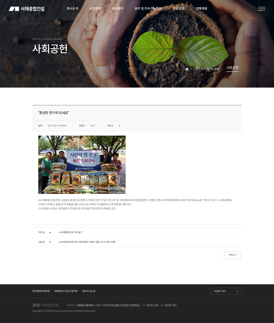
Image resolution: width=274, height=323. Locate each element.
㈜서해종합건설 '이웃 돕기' (71, 232)
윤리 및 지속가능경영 (207, 69)
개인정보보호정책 (40, 291)
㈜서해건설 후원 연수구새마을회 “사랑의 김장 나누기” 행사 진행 (87, 242)
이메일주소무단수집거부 (66, 291)
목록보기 (232, 255)
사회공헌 (232, 68)
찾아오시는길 (88, 291)
